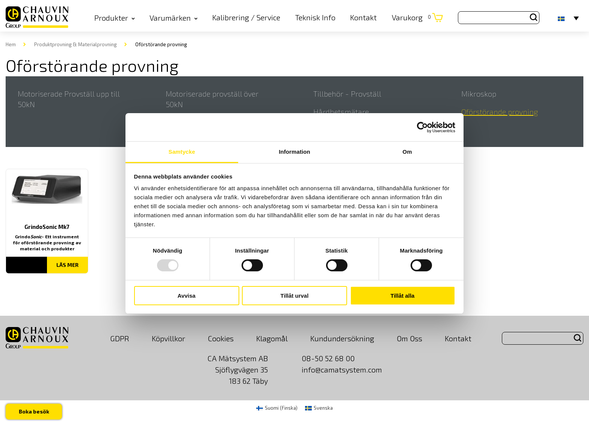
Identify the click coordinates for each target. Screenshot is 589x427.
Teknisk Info (315, 17)
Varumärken (174, 17)
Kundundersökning (342, 338)
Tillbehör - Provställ (347, 93)
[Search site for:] (498, 17)
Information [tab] (294, 151)
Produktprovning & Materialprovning (75, 44)
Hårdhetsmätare (341, 111)
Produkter (114, 17)
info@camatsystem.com (342, 369)
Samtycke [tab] (182, 151)
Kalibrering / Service (246, 17)
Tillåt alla (403, 295)
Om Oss (409, 338)
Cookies (221, 338)
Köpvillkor (168, 338)
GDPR (119, 338)
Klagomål (272, 338)
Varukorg (411, 17)
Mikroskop (478, 93)
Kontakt (363, 17)
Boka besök (34, 411)
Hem (11, 44)
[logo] (37, 17)
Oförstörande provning (499, 111)
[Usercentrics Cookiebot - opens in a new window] (422, 127)
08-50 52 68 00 (328, 358)
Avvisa (187, 295)
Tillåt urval (295, 295)
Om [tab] (407, 151)
